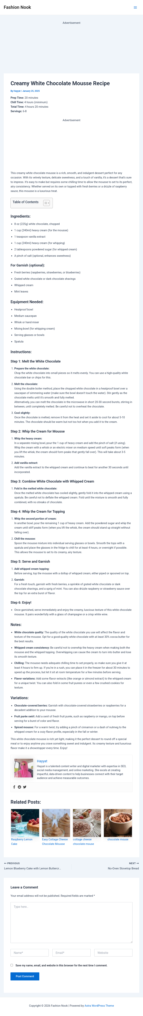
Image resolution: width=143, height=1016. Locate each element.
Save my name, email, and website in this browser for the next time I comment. (61, 965)
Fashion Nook (17, 7)
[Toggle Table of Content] (44, 203)
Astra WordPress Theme (99, 1005)
